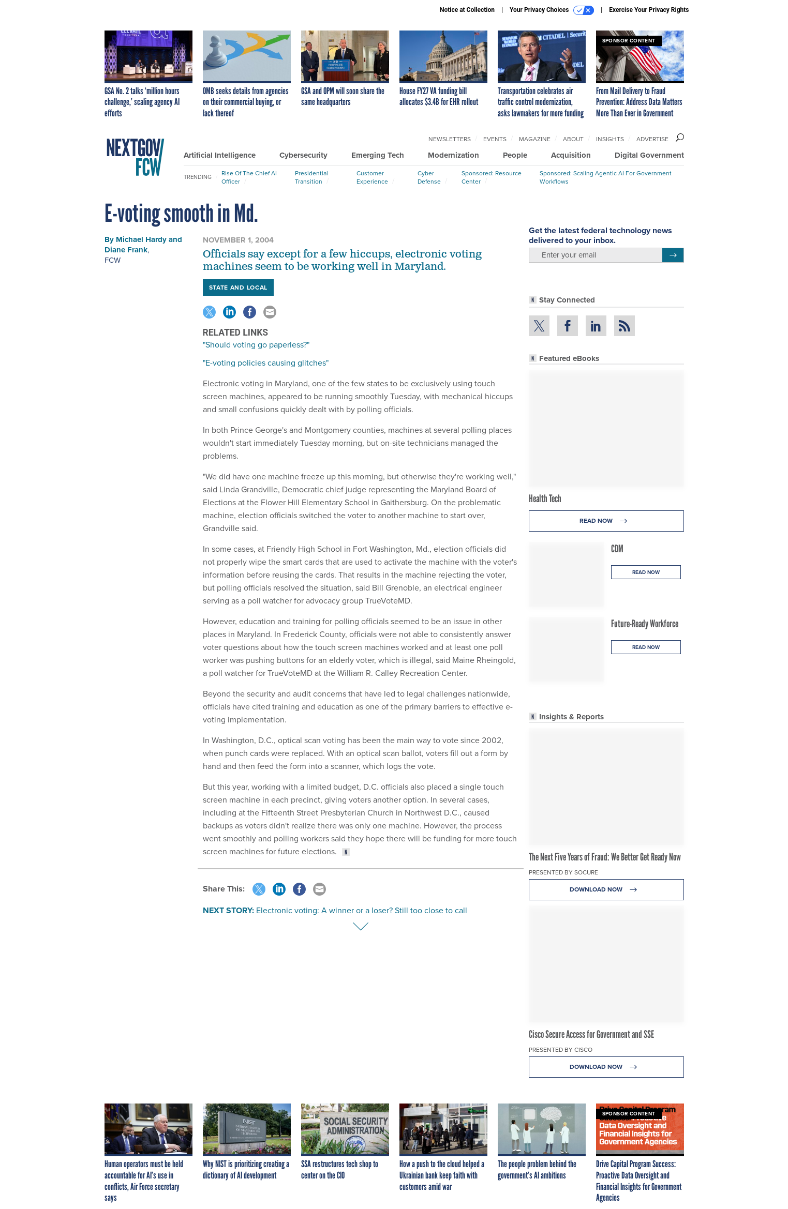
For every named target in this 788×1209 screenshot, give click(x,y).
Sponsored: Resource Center (492, 177)
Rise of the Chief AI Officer (249, 177)
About (573, 139)
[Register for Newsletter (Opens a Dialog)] (672, 255)
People (515, 155)
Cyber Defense (429, 177)
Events (495, 139)
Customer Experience (372, 177)
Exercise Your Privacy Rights (649, 9)
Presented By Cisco (560, 1049)
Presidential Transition (311, 177)
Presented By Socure (563, 872)
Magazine (535, 139)
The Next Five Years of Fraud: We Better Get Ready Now (605, 857)
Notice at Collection (467, 9)
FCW (113, 260)
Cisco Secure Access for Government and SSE (591, 1034)
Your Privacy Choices (552, 10)
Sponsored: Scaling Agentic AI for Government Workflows (606, 177)
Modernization (453, 155)
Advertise (652, 139)
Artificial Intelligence (220, 155)
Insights (610, 139)
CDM (617, 548)
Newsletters (449, 139)
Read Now (606, 521)
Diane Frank (126, 249)
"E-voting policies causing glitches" (266, 363)
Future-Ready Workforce (644, 623)
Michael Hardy (141, 239)
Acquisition (571, 155)
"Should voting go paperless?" (256, 345)
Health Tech (545, 498)
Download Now (606, 890)
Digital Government (649, 155)
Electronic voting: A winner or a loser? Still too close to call (361, 910)
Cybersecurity (303, 155)
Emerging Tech (377, 155)
